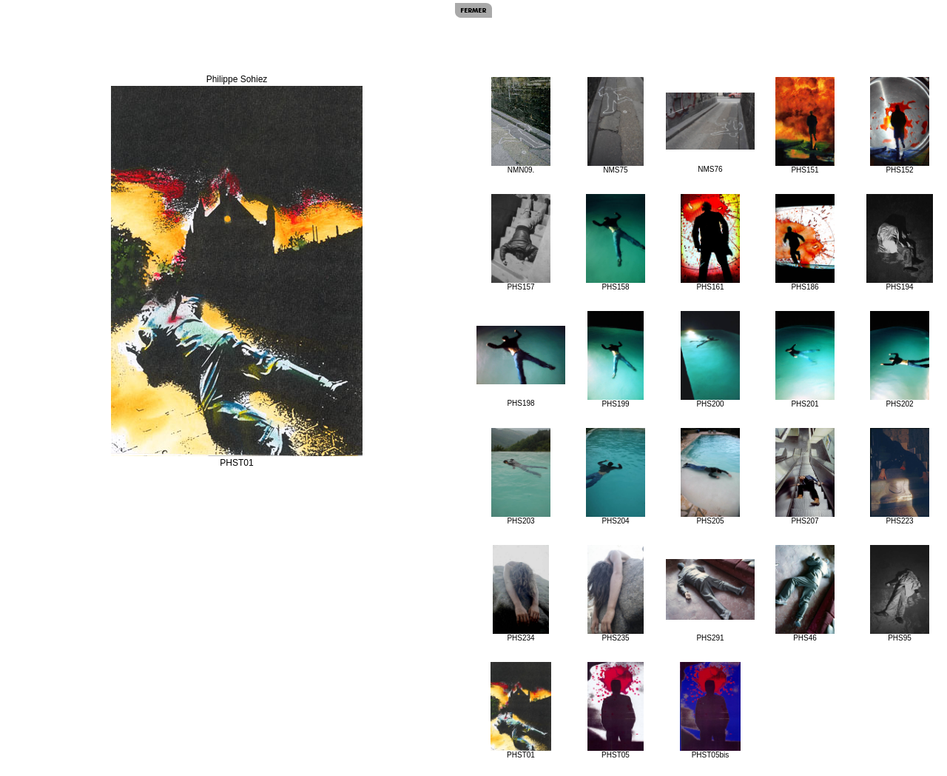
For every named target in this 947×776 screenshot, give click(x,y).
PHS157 (520, 242)
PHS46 (804, 593)
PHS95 (899, 593)
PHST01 (521, 710)
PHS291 (710, 600)
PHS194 (899, 242)
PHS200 (710, 359)
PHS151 (804, 125)
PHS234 (521, 593)
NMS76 (710, 133)
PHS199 (615, 359)
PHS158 (615, 242)
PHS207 (804, 476)
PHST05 (615, 710)
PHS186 (804, 242)
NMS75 (615, 125)
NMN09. (520, 125)
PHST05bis (710, 710)
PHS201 (804, 359)
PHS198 (520, 366)
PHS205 (710, 476)
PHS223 (900, 476)
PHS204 (615, 476)
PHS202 (899, 359)
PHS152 (899, 125)
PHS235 (615, 593)
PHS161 (710, 242)
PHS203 (520, 476)
